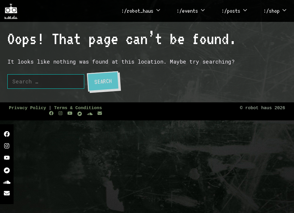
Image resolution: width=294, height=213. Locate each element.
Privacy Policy (27, 108)
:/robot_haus (144, 11)
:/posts (238, 11)
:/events (194, 11)
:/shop (279, 11)
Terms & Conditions (78, 108)
